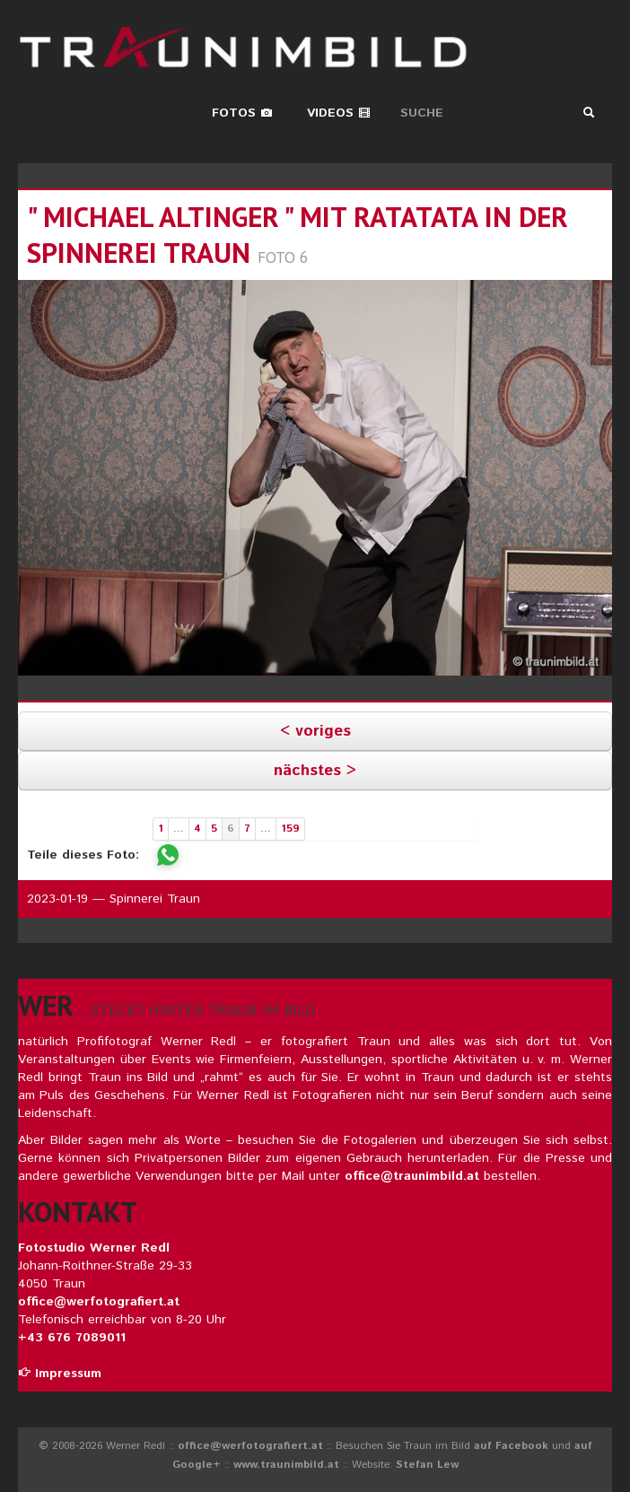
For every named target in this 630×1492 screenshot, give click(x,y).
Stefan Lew (427, 1464)
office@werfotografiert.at (98, 1302)
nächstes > (315, 770)
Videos (339, 113)
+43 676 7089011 (72, 1338)
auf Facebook (511, 1445)
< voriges (315, 731)
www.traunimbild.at (286, 1464)
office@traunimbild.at (412, 1176)
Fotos (242, 113)
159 (290, 828)
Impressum (59, 1374)
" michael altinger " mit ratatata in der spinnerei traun (297, 234)
